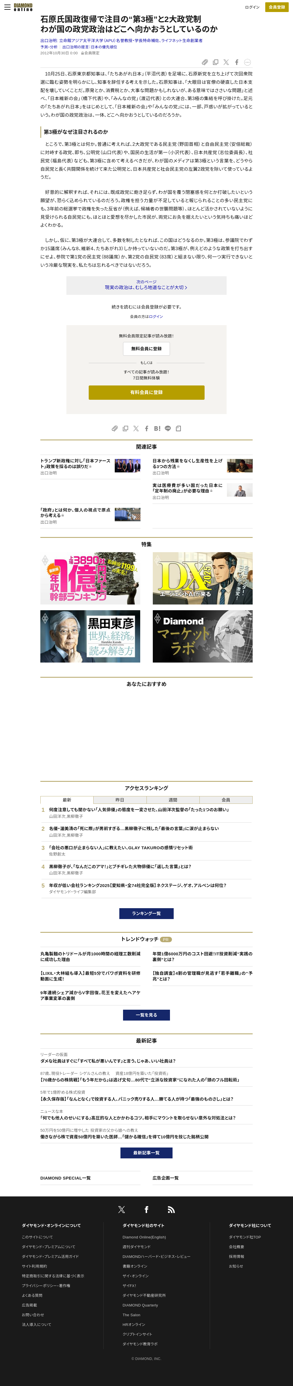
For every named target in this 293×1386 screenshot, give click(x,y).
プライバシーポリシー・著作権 (46, 1286)
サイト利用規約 (34, 1266)
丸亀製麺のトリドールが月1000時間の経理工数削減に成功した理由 (90, 956)
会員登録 (277, 7)
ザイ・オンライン (136, 1276)
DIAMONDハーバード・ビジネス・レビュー (157, 1256)
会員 (226, 800)
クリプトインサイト (138, 1334)
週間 (173, 800)
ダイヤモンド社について (250, 1225)
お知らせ (236, 1266)
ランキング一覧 (146, 913)
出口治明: (121, 40)
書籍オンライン (135, 1266)
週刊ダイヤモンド (137, 1247)
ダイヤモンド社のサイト (144, 1225)
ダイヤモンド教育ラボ (140, 1344)
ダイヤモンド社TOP (245, 1237)
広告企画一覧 (166, 1178)
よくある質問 (32, 1295)
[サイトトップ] (21, 7)
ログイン (252, 7)
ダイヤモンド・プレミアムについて (48, 1247)
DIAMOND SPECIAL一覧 (65, 1178)
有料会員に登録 (146, 392)
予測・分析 (49, 47)
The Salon (131, 1315)
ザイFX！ (130, 1286)
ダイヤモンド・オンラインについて (51, 1225)
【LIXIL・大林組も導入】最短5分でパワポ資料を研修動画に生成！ (90, 976)
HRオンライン (134, 1325)
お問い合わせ (33, 1315)
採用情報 (236, 1256)
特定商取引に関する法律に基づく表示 (53, 1276)
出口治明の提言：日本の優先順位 (89, 47)
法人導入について (36, 1325)
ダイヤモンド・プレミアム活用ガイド (50, 1256)
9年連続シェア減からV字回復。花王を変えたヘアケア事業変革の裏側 (90, 995)
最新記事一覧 (146, 1152)
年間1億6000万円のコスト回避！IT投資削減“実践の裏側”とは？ (203, 956)
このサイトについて (37, 1237)
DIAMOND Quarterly (140, 1305)
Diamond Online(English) (144, 1237)
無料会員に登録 (146, 348)
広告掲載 (29, 1305)
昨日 (120, 800)
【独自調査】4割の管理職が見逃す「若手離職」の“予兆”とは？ (203, 976)
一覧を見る (146, 1015)
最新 (67, 800)
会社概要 (236, 1247)
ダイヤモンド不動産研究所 (144, 1295)
